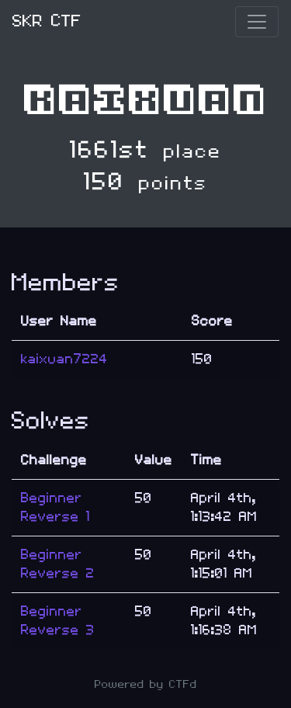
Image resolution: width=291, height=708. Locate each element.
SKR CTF (46, 21)
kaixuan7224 (64, 359)
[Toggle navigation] (257, 21)
